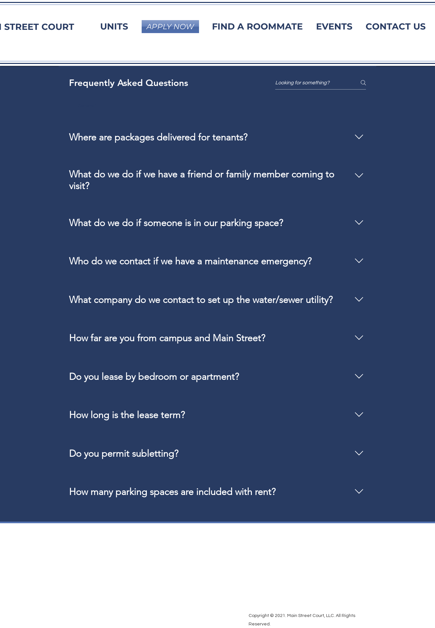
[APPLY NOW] (170, 26)
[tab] (87, 105)
